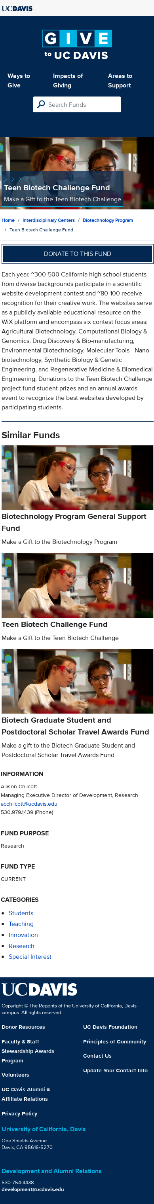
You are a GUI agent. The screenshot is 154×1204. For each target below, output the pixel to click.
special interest (30, 956)
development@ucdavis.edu (33, 1189)
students (21, 913)
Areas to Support (120, 80)
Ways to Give (19, 80)
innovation (23, 934)
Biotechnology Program (108, 220)
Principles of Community (114, 1041)
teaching (21, 923)
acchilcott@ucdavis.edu (29, 803)
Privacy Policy (19, 1113)
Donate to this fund (77, 253)
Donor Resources (23, 1027)
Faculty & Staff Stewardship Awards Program (28, 1050)
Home (8, 220)
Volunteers (15, 1075)
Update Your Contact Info (115, 1070)
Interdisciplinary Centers (49, 220)
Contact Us (97, 1056)
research (21, 945)
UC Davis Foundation (110, 1027)
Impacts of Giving (68, 80)
